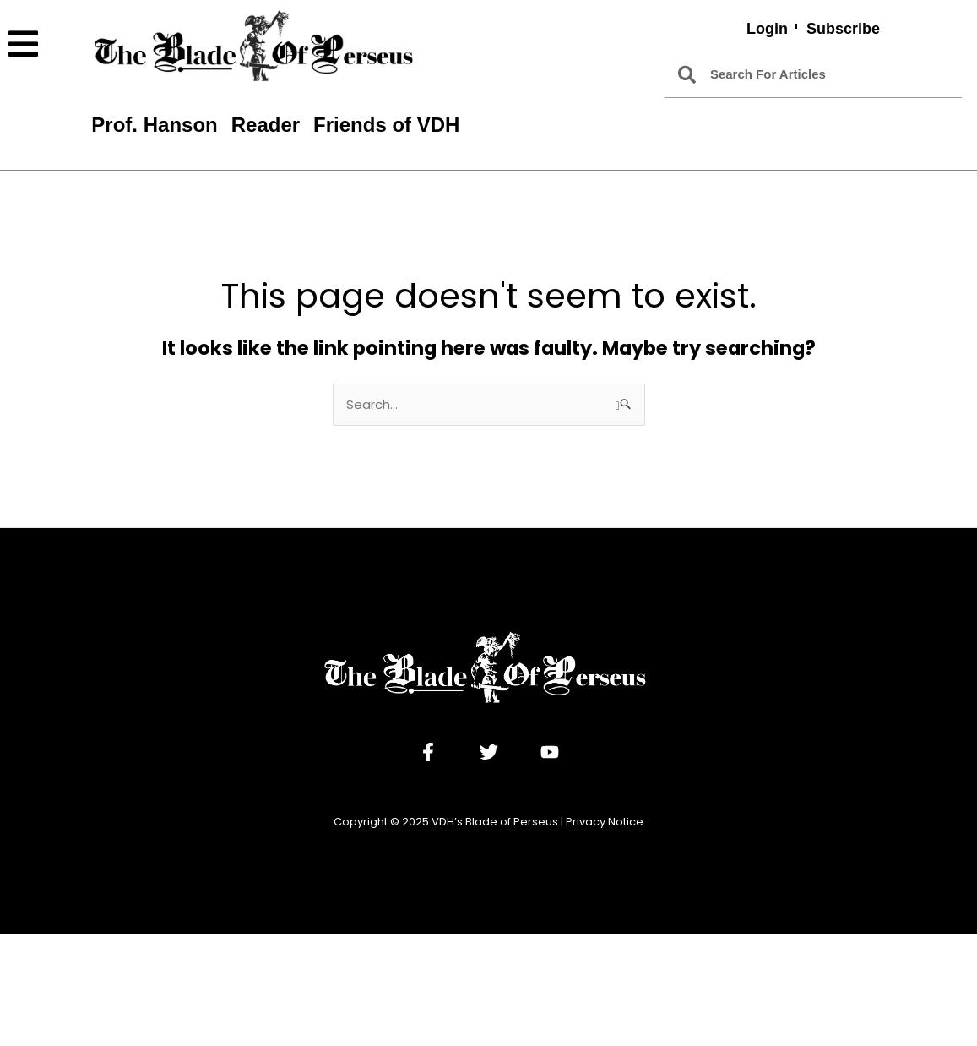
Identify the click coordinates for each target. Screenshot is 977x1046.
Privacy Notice (604, 822)
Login (767, 28)
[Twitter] (489, 752)
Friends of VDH (386, 124)
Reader (265, 124)
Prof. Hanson (154, 124)
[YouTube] (549, 752)
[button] (40, 44)
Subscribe (843, 28)
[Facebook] (428, 752)
